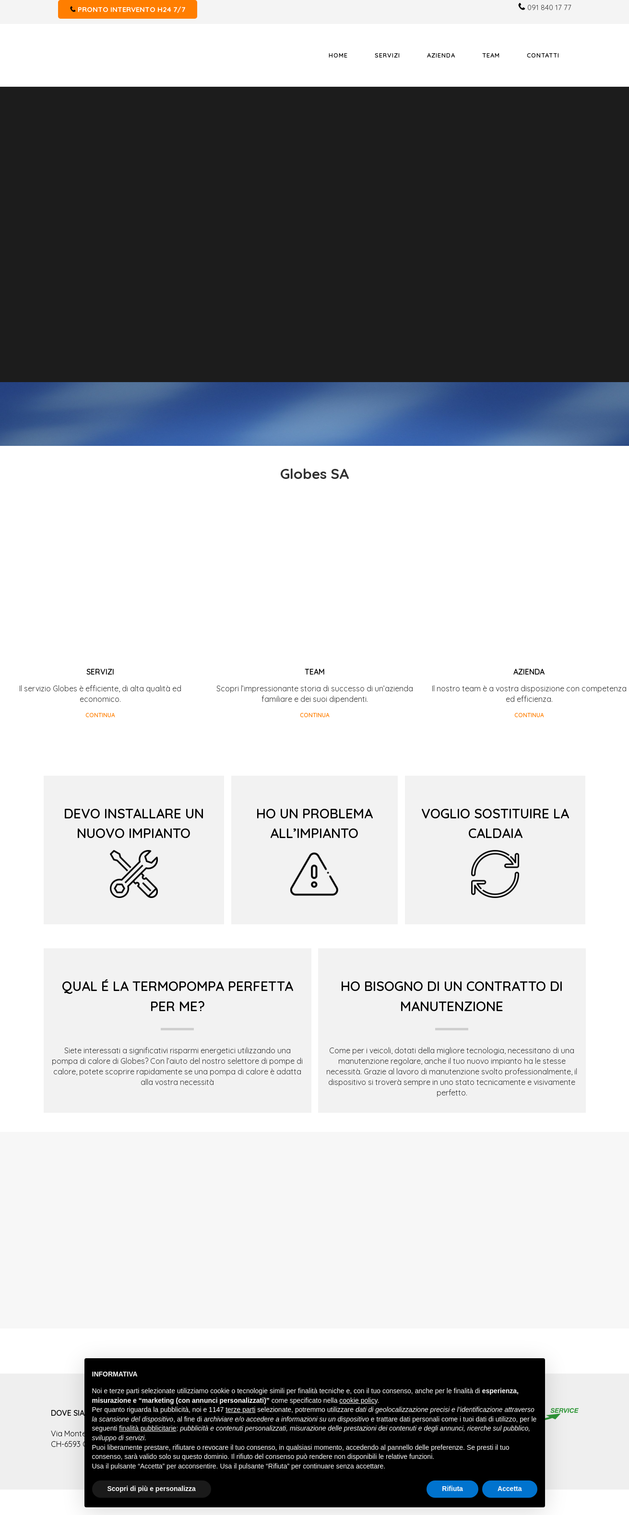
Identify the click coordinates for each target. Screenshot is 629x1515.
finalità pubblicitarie (147, 1428)
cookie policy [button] (358, 1400)
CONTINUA (100, 715)
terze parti (240, 1409)
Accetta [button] (510, 1488)
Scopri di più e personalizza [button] (151, 1488)
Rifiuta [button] (452, 1488)
